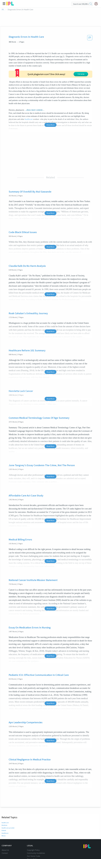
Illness (4, 820)
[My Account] (96, 4)
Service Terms (32, 846)
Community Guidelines (36, 837)
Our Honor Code (33, 840)
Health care (5, 806)
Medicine (4, 809)
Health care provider (8, 812)
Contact (5, 837)
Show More (50, 109)
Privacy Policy (32, 843)
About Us (5, 834)
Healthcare (5, 817)
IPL (3, 10)
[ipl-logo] (10, 5)
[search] (91, 4)
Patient (4, 814)
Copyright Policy (33, 834)
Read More (50, 197)
